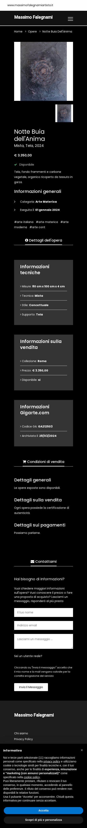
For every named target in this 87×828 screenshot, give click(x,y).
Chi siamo (21, 733)
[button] (82, 750)
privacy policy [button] (51, 761)
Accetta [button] (43, 810)
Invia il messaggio (31, 687)
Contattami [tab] (44, 561)
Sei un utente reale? (28, 656)
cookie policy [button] (32, 777)
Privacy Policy (23, 739)
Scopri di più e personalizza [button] (43, 819)
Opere (32, 31)
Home (18, 31)
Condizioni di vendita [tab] (43, 461)
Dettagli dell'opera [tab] (43, 240)
